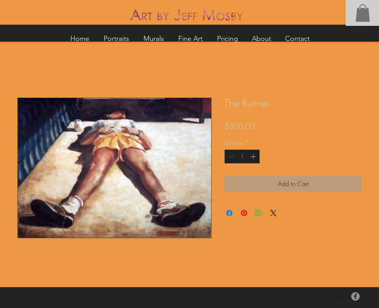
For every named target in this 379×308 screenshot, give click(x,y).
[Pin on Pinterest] (244, 213)
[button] (362, 13)
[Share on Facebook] (229, 213)
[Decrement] (230, 156)
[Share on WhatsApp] (258, 213)
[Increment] (254, 156)
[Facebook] (355, 296)
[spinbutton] (242, 156)
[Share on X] (273, 213)
